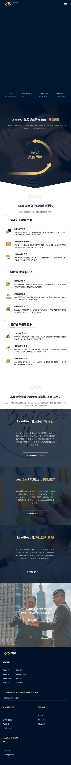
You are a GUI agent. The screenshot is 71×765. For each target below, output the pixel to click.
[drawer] (65, 4)
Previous (4, 157)
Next (67, 157)
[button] (35, 157)
